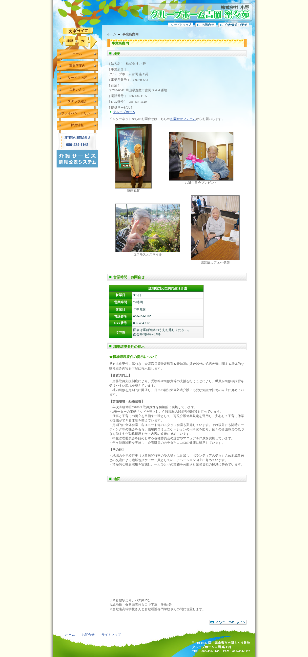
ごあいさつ (77, 89)
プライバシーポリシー (77, 113)
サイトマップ (111, 634)
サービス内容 (77, 77)
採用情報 (77, 125)
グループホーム (124, 112)
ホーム (111, 34)
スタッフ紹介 (77, 101)
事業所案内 (77, 66)
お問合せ (88, 634)
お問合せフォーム (183, 119)
